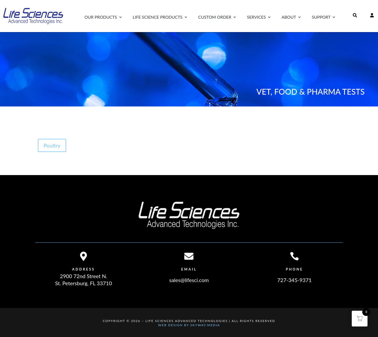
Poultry (52, 145)
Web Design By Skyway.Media (189, 325)
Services (256, 17)
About (289, 17)
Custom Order (214, 17)
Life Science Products (157, 17)
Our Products (101, 17)
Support (321, 17)
